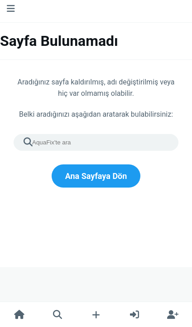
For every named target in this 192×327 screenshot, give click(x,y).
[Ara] (57, 315)
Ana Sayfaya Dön (96, 176)
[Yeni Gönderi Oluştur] (96, 315)
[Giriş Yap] (134, 315)
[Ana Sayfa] (19, 315)
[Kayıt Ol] (173, 315)
